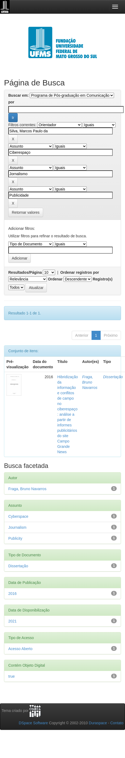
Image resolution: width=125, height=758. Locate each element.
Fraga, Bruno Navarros (89, 382)
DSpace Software (33, 723)
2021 (12, 621)
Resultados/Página (25, 272)
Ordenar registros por (79, 272)
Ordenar (55, 279)
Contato (116, 723)
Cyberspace (18, 516)
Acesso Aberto (20, 649)
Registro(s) (102, 279)
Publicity (15, 538)
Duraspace (98, 723)
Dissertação (113, 377)
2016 (12, 593)
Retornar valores (26, 212)
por (11, 102)
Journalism (17, 527)
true (11, 676)
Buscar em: (18, 95)
